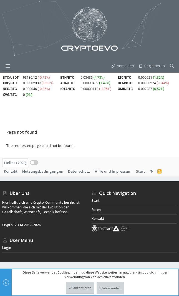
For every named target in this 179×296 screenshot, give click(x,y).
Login (6, 247)
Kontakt (10, 171)
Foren (96, 209)
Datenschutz (79, 171)
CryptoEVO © (12, 225)
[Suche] (172, 66)
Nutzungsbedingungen (42, 171)
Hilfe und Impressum (113, 171)
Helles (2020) (15, 162)
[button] (7, 66)
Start (140, 171)
